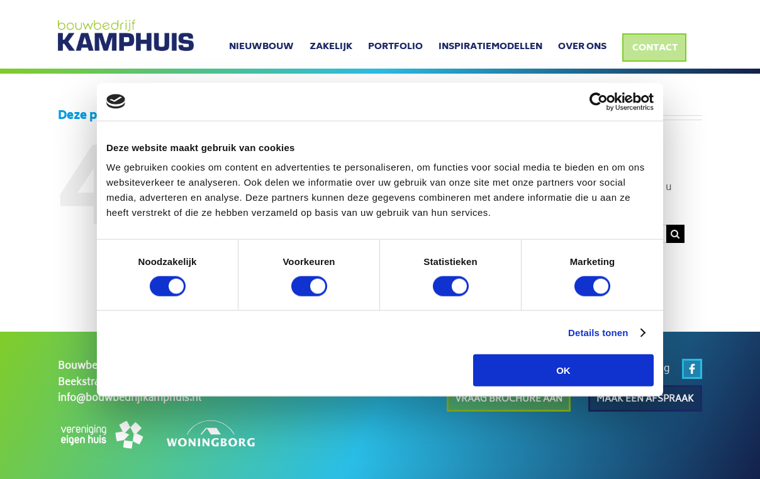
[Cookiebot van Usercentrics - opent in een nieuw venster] (599, 101)
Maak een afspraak (645, 399)
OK (563, 370)
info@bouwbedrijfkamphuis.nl (129, 398)
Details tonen (598, 332)
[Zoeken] (675, 234)
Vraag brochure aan (508, 399)
